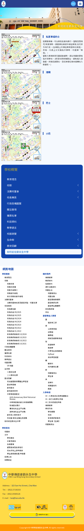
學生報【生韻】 (54, 421)
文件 (6, 434)
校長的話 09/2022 (14, 328)
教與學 (50, 347)
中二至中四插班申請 (53, 402)
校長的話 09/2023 (14, 324)
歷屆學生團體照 (54, 306)
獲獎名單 (12, 215)
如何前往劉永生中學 (18, 251)
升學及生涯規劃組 (55, 351)
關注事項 (12, 209)
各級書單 (10, 444)
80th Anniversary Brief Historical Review (22, 398)
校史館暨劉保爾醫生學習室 (17, 381)
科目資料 (12, 221)
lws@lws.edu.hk (17, 498)
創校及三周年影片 (14, 415)
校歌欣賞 (10, 283)
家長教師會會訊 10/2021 (17, 343)
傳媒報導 (48, 277)
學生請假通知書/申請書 (16, 453)
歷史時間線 (11, 384)
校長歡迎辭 (11, 309)
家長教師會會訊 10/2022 (17, 340)
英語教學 (51, 344)
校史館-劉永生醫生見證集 (17, 418)
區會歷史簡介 (15, 405)
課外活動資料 (50, 287)
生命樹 (10, 239)
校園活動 (51, 296)
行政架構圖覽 (14, 203)
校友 (47, 312)
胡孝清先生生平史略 (18, 411)
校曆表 (7, 431)
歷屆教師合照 (53, 302)
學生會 (50, 376)
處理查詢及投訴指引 (15, 447)
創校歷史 (10, 387)
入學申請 (46, 392)
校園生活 (48, 290)
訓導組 (50, 332)
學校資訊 (6, 428)
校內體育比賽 (53, 366)
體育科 (50, 363)
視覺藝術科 (52, 385)
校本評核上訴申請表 (15, 450)
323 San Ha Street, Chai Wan (24, 485)
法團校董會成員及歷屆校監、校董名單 (22, 302)
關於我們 (46, 273)
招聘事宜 (8, 460)
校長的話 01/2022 (14, 331)
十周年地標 (11, 372)
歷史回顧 (12, 245)
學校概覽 (6, 273)
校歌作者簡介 (12, 290)
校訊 (49, 415)
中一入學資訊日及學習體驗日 (56, 396)
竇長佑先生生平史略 (18, 408)
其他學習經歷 (53, 357)
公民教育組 (52, 329)
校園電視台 (52, 293)
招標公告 (8, 457)
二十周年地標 (12, 375)
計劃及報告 (11, 441)
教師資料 (48, 280)
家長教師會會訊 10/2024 (17, 334)
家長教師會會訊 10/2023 (17, 337)
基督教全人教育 (49, 315)
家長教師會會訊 (54, 418)
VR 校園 (10, 365)
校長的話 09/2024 (14, 318)
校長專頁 (12, 197)
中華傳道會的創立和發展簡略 (21, 402)
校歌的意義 (11, 287)
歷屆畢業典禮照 (54, 299)
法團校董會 (13, 191)
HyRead (51, 354)
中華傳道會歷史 (13, 394)
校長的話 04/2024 (14, 321)
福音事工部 (52, 322)
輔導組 (50, 335)
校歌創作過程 (12, 293)
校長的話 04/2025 (14, 315)
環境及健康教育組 (55, 338)
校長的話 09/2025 (14, 312)
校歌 (9, 185)
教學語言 (12, 227)
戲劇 (49, 388)
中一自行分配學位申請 (54, 399)
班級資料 (48, 283)
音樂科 (50, 382)
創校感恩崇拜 (12, 391)
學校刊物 (48, 408)
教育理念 (12, 179)
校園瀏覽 (12, 233)
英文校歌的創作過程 (15, 296)
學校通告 (10, 438)
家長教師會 (49, 309)
